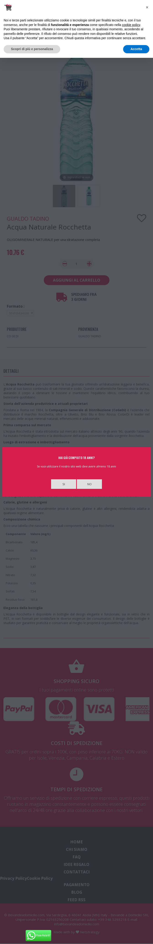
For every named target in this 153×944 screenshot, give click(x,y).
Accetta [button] (136, 49)
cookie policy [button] (131, 25)
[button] (147, 7)
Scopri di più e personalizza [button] (32, 49)
